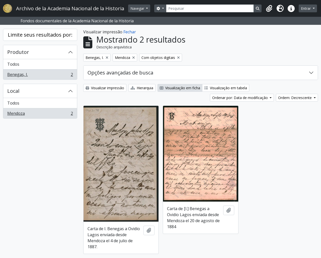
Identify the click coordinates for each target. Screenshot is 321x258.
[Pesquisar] (210, 8)
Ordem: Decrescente (295, 97)
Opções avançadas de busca (120, 72)
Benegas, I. (40, 75)
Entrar (306, 8)
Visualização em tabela (225, 87)
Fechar (129, 32)
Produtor (18, 52)
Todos (13, 64)
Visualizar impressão (105, 87)
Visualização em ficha (180, 87)
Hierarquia (142, 87)
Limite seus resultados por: (40, 34)
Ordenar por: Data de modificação (240, 97)
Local (13, 91)
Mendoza (40, 114)
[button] (269, 8)
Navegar (137, 8)
